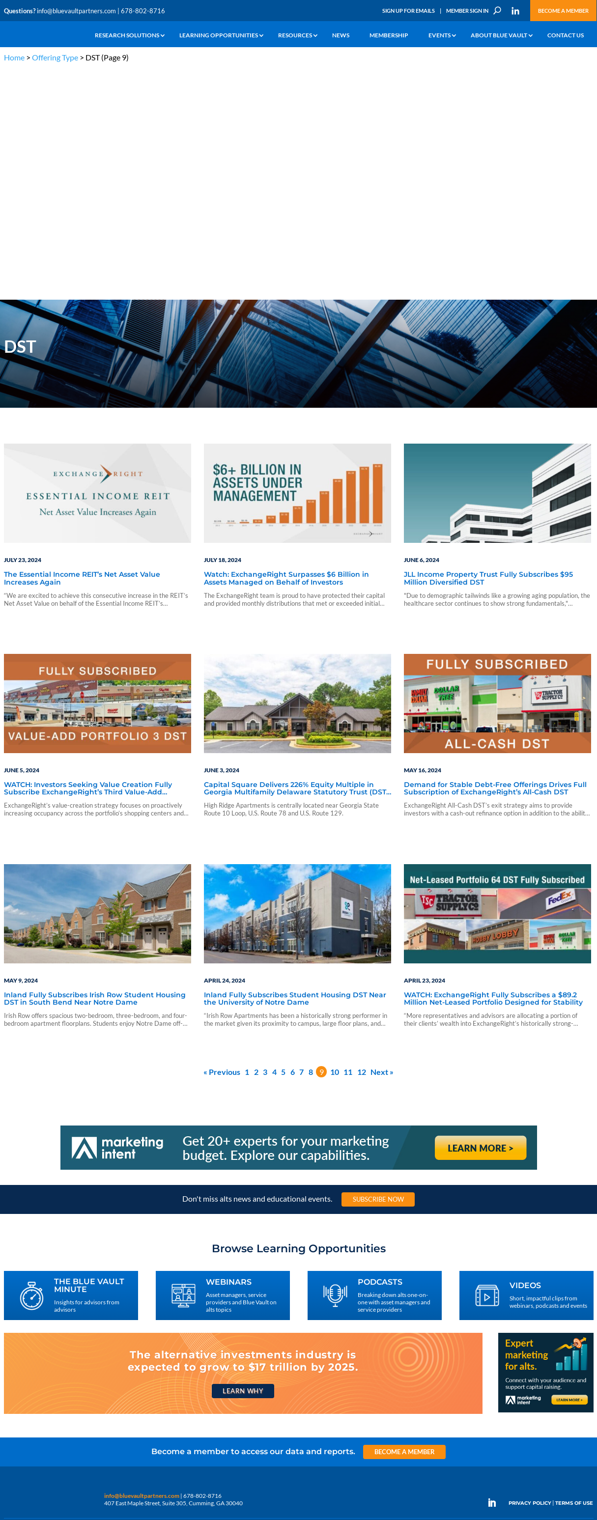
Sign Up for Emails (408, 10)
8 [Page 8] (311, 841)
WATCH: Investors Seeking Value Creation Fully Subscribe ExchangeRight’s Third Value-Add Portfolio (88, 559)
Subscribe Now (378, 969)
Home (14, 57)
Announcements (184, 1330)
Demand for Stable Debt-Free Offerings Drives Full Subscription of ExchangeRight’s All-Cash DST (495, 558)
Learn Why (243, 1161)
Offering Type (55, 57)
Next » (382, 841)
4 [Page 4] (274, 841)
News (340, 35)
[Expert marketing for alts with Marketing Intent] (546, 1182)
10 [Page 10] (334, 841)
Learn (11, 1330)
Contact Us (565, 35)
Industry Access (24, 1364)
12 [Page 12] (361, 841)
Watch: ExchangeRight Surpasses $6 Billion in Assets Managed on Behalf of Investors (286, 348)
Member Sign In (467, 10)
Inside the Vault (182, 1342)
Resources (295, 35)
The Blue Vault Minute (91, 1319)
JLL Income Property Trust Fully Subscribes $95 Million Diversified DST (488, 348)
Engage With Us (538, 1338)
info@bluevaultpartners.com (76, 11)
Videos (72, 1353)
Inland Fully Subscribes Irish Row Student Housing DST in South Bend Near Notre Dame (95, 768)
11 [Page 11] (347, 841)
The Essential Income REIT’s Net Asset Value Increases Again (82, 348)
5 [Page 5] (283, 841)
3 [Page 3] (265, 841)
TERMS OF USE (574, 1273)
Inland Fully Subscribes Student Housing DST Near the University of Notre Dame (295, 768)
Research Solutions (127, 35)
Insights (173, 1319)
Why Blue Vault (23, 1398)
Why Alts (15, 1319)
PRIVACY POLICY (530, 1273)
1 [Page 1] (247, 841)
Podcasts (74, 1342)
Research (16, 1353)
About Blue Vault (499, 35)
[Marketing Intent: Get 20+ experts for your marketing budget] (298, 938)
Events (439, 35)
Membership (389, 35)
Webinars (75, 1330)
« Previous (221, 841)
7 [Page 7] (301, 841)
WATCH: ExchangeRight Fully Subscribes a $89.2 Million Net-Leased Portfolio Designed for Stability (493, 768)
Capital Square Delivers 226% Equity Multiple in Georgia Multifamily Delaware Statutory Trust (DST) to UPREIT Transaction (296, 559)
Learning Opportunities (218, 35)
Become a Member (563, 10)
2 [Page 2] (256, 841)
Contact (14, 1409)
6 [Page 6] (292, 841)
